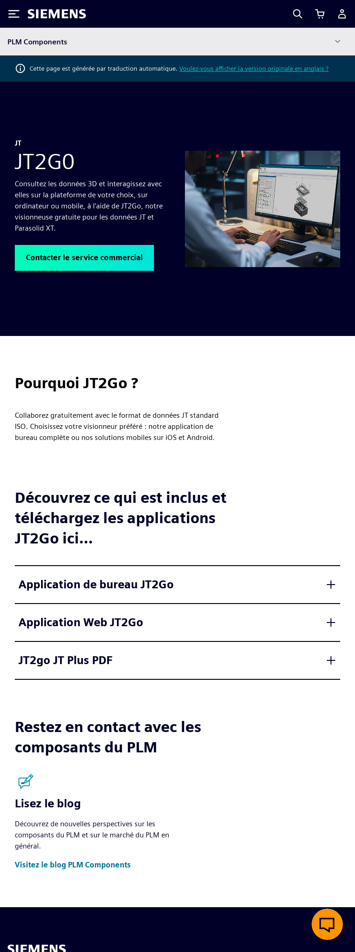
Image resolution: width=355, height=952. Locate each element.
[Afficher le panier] (320, 14)
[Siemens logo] (57, 13)
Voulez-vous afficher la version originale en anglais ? (254, 68)
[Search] (297, 14)
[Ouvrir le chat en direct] (327, 924)
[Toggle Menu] (13, 13)
